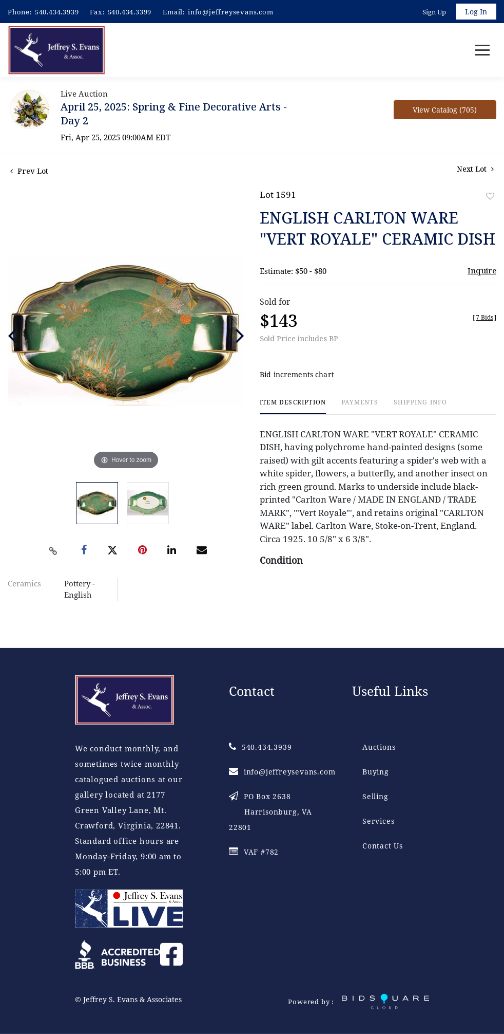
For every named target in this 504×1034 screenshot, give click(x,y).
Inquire (482, 271)
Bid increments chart (297, 375)
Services (378, 821)
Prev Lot (29, 171)
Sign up (434, 11)
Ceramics (24, 584)
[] (484, 317)
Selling (375, 796)
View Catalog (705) (445, 110)
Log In (476, 11)
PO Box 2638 (270, 811)
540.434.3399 (130, 11)
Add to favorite (490, 196)
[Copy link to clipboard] (53, 551)
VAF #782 (254, 852)
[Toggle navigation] (482, 51)
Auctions (378, 747)
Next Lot (475, 169)
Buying (375, 772)
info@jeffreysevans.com (231, 11)
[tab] (293, 407)
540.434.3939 (57, 11)
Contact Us (382, 846)
